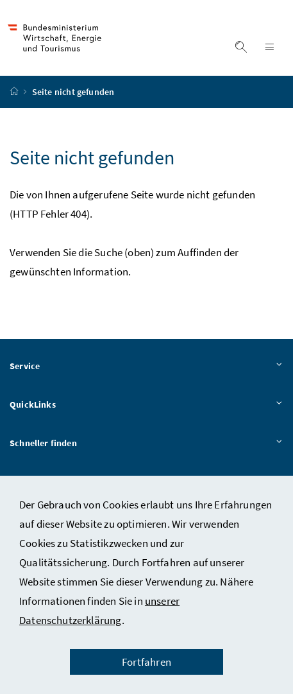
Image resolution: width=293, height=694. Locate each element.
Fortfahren (146, 662)
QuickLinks (146, 405)
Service (146, 366)
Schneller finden (146, 443)
